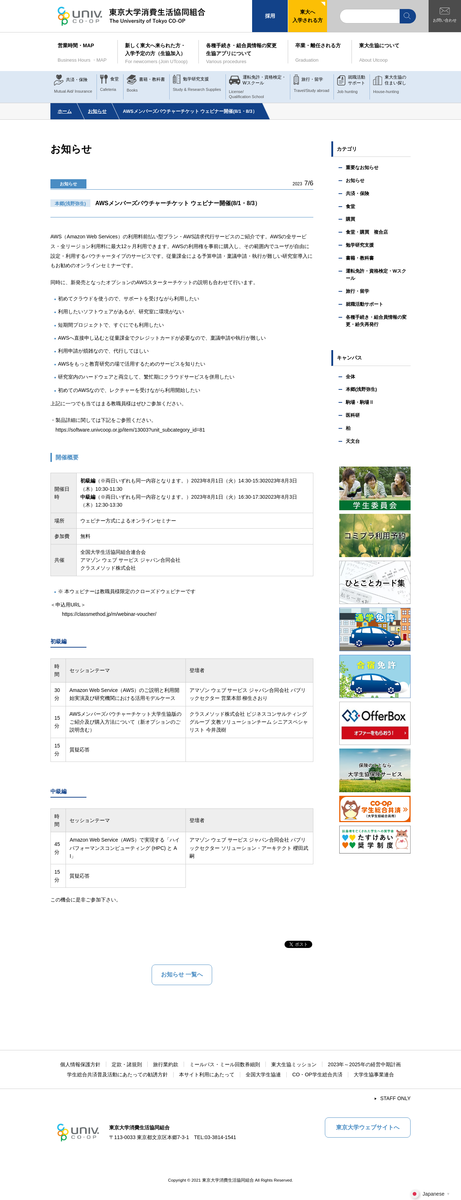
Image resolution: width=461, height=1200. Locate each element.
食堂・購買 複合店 (367, 232)
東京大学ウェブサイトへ (367, 1127)
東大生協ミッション (294, 1064)
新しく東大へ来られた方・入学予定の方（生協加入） (158, 54)
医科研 (353, 415)
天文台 (353, 441)
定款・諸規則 (127, 1064)
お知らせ (97, 111)
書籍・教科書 (360, 258)
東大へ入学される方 (307, 16)
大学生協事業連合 (374, 1074)
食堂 (350, 206)
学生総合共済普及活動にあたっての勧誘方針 (117, 1074)
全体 (350, 376)
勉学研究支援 (360, 245)
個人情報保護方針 (80, 1064)
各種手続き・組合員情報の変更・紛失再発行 (376, 320)
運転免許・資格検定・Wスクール (376, 274)
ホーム (65, 111)
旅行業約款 (165, 1064)
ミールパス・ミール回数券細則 (224, 1064)
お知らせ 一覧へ (182, 974)
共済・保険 (357, 193)
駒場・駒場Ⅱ (360, 402)
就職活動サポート (364, 304)
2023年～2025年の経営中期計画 (364, 1064)
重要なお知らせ (362, 167)
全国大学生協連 (263, 1074)
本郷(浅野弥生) (361, 389)
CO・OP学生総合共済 (317, 1074)
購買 (350, 219)
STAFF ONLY (395, 1098)
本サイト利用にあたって (206, 1074)
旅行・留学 (357, 291)
